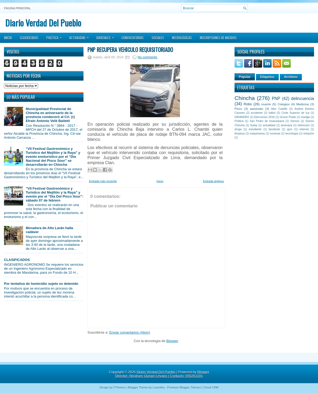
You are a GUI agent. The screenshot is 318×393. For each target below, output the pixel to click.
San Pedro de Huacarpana (267, 121)
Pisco (238, 108)
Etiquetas (267, 77)
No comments (147, 57)
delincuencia (302, 98)
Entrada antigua (213, 181)
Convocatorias (132, 37)
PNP (276, 98)
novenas (275, 133)
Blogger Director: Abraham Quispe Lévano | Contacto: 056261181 (162, 374)
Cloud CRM (210, 387)
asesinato (256, 108)
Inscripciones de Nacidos (218, 37)
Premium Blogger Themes (184, 387)
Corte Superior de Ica (295, 112)
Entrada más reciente (103, 181)
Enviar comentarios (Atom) (129, 332)
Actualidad (80, 36)
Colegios (283, 104)
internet (304, 129)
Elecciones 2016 (264, 117)
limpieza (240, 133)
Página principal (17, 8)
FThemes (119, 387)
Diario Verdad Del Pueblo (43, 22)
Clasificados (29, 37)
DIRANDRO (242, 117)
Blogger (172, 341)
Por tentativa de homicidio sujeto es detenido (41, 284)
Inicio (8, 37)
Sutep (253, 125)
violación (308, 133)
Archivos (291, 77)
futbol (272, 112)
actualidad (269, 125)
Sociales (158, 37)
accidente (257, 112)
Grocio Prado (288, 117)
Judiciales (106, 36)
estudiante (255, 129)
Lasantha (159, 387)
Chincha (245, 98)
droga (238, 129)
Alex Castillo (279, 108)
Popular (245, 77)
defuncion (304, 125)
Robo (248, 104)
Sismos (294, 121)
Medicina (302, 104)
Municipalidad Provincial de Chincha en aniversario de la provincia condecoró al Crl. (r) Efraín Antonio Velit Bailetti (50, 115)
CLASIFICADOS (17, 260)
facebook (274, 129)
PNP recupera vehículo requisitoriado (130, 49)
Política (55, 36)
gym (290, 129)
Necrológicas (182, 37)
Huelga (305, 117)
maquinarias (257, 133)
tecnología (291, 133)
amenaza (286, 125)
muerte (266, 104)
